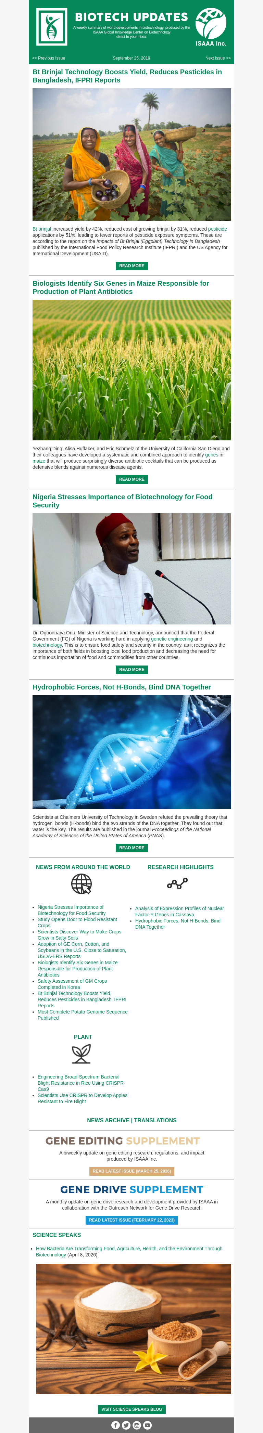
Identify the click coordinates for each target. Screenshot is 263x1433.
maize (39, 461)
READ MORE (131, 265)
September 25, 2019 (131, 58)
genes (211, 454)
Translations (155, 1120)
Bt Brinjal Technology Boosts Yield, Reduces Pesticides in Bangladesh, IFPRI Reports (82, 999)
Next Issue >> (218, 58)
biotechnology (47, 645)
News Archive (108, 1120)
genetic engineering (172, 639)
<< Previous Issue (48, 58)
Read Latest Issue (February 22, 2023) (132, 1220)
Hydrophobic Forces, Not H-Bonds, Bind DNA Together (122, 687)
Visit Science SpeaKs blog (131, 1409)
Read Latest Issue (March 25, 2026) (132, 1171)
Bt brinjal (42, 229)
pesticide (217, 229)
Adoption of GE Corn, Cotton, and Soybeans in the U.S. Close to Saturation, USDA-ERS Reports (82, 950)
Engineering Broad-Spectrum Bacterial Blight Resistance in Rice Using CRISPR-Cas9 (81, 1083)
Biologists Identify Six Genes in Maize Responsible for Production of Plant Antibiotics (77, 969)
